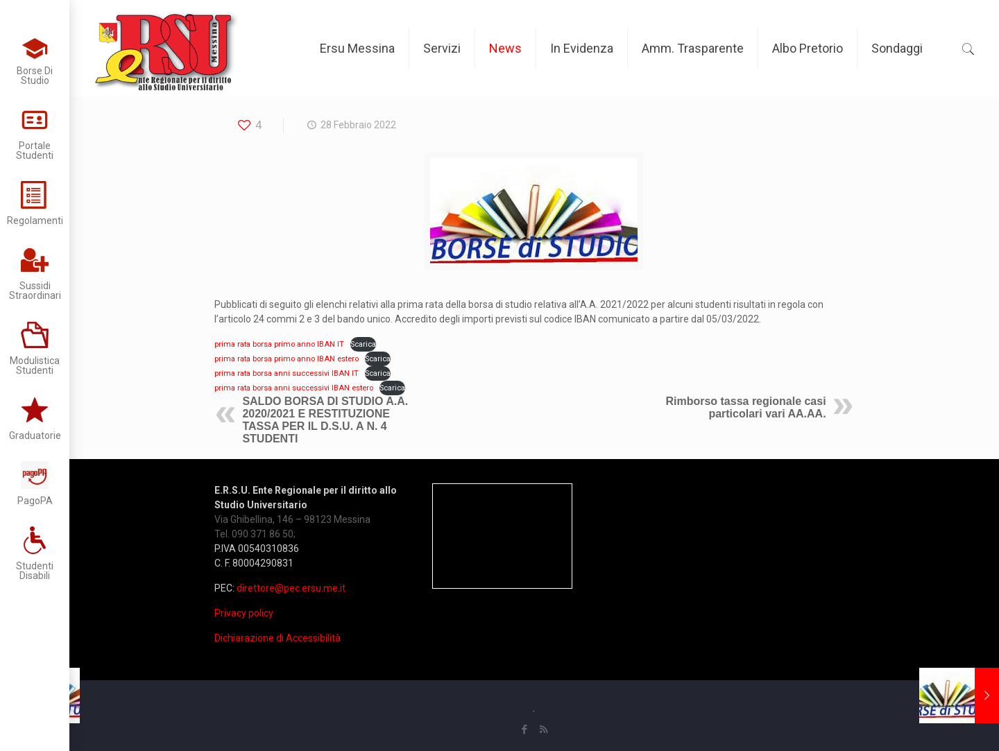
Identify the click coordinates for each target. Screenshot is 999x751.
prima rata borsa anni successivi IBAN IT (286, 373)
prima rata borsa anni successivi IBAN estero (293, 387)
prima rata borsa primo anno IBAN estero (286, 358)
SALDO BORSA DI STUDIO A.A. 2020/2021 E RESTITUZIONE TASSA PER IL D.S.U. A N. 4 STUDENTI (325, 419)
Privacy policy (243, 613)
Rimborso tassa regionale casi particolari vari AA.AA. (745, 407)
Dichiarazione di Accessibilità (277, 638)
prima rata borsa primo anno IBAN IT (279, 344)
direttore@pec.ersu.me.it (291, 588)
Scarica (363, 344)
